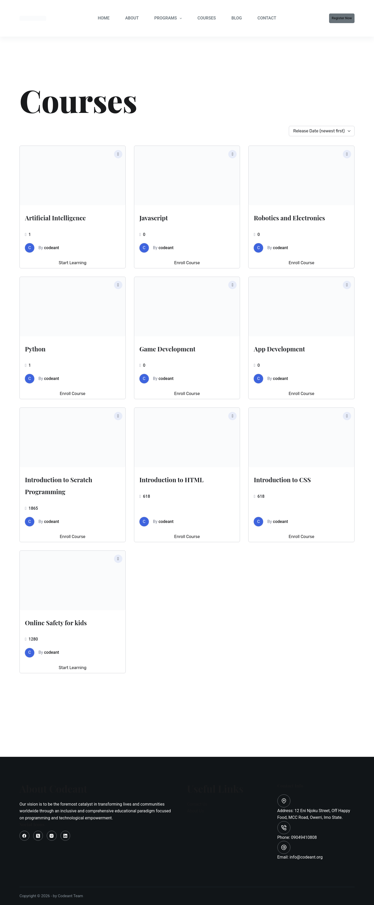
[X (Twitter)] (38, 836)
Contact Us (197, 804)
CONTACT (266, 18)
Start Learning (72, 274)
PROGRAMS (169, 18)
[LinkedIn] (65, 836)
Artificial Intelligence (52, 222)
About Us (195, 810)
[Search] (291, 18)
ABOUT (132, 18)
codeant (51, 259)
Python (41, 359)
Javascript (161, 216)
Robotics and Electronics (283, 222)
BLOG (236, 18)
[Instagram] (52, 836)
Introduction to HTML (174, 496)
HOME (103, 18)
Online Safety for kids (63, 651)
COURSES (206, 18)
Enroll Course (187, 274)
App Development (294, 359)
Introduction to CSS (299, 490)
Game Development (183, 359)
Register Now (342, 18)
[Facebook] (24, 836)
